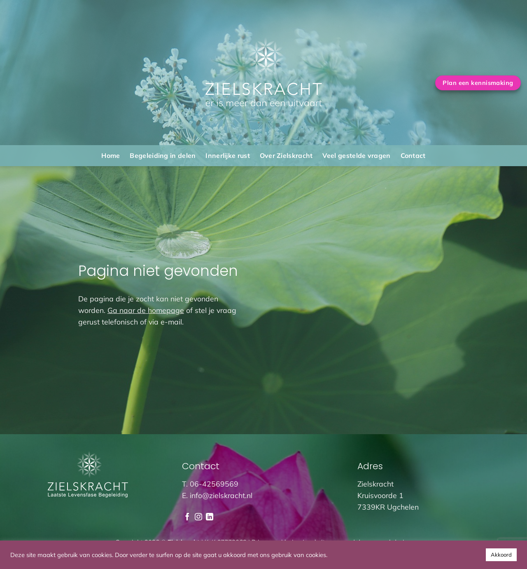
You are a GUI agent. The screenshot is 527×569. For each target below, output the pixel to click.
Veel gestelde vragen (356, 155)
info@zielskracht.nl (221, 495)
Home (110, 155)
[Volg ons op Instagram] (198, 517)
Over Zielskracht (286, 155)
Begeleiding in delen (163, 155)
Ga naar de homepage (145, 310)
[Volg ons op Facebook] (187, 517)
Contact (413, 155)
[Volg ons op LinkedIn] (209, 517)
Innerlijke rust (227, 155)
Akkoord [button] (501, 554)
